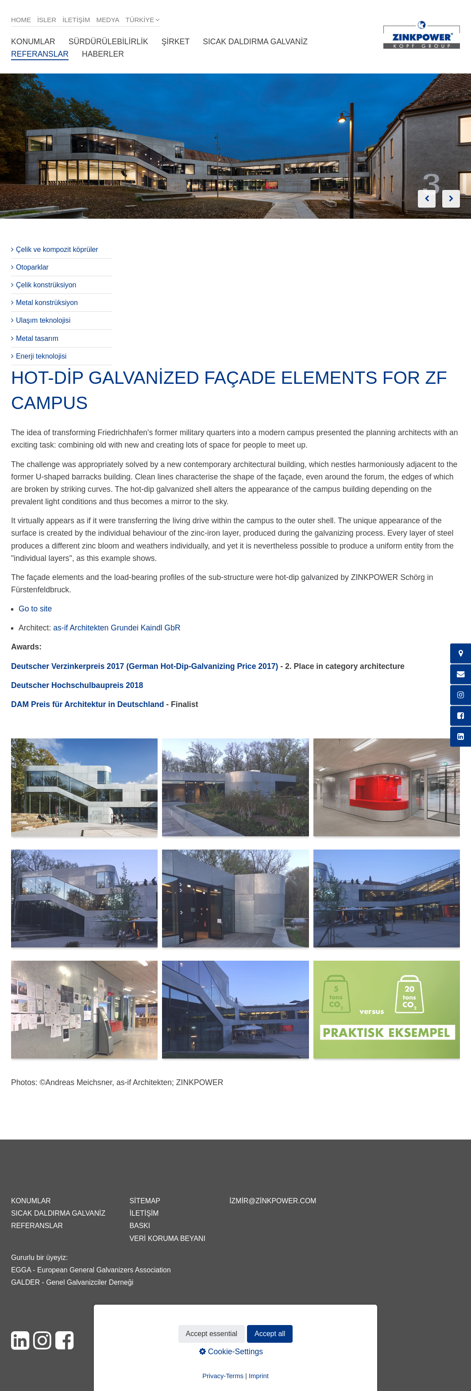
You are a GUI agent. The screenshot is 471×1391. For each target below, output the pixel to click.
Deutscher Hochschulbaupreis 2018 (77, 685)
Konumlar (33, 41)
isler (46, 19)
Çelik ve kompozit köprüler (57, 249)
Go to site (35, 608)
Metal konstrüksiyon (47, 302)
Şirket (176, 41)
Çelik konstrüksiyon (46, 285)
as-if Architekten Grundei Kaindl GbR (117, 627)
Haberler (103, 54)
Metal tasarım (37, 338)
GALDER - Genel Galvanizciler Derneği (72, 1282)
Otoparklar (32, 267)
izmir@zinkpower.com (272, 1201)
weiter (451, 199)
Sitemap (145, 1201)
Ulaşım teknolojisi (43, 320)
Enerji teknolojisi (41, 356)
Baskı (140, 1225)
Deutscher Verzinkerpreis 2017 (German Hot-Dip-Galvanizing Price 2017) (144, 666)
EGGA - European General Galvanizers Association (91, 1270)
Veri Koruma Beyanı (167, 1238)
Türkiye (140, 19)
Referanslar (40, 54)
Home (21, 19)
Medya (107, 19)
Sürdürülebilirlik (108, 41)
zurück (427, 199)
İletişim (76, 19)
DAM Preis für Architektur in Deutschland (87, 704)
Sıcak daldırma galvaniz (255, 41)
